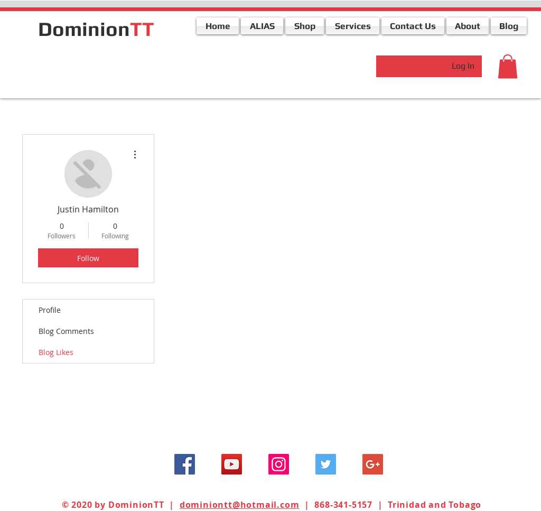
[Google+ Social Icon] (372, 464)
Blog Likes (56, 352)
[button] (508, 66)
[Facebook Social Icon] (184, 464)
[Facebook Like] (104, 65)
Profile (50, 310)
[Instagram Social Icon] (278, 464)
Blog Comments (66, 331)
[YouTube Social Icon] (231, 464)
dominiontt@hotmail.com (240, 504)
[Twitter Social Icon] (325, 464)
